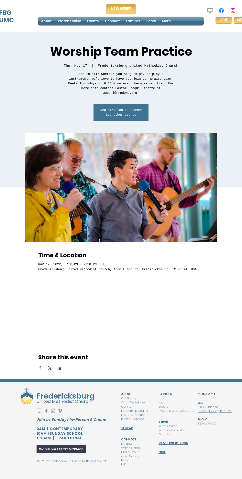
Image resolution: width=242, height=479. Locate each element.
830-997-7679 (207, 423)
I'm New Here (130, 444)
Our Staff (127, 407)
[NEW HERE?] (121, 9)
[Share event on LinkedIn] (59, 368)
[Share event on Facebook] (40, 368)
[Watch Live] (210, 10)
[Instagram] (233, 10)
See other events (121, 115)
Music (125, 460)
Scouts (163, 407)
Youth (162, 402)
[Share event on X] (50, 368)
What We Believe (133, 402)
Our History (128, 398)
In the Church (168, 426)
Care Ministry (130, 456)
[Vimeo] (60, 411)
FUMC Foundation (133, 415)
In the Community (171, 430)
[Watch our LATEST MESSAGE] (61, 449)
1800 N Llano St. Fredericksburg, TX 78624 (215, 409)
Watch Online (130, 448)
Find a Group (130, 452)
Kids (161, 398)
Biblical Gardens (132, 419)
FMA (123, 464)
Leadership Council (134, 411)
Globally (164, 434)
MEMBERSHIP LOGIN (173, 443)
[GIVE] (224, 20)
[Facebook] (221, 10)
